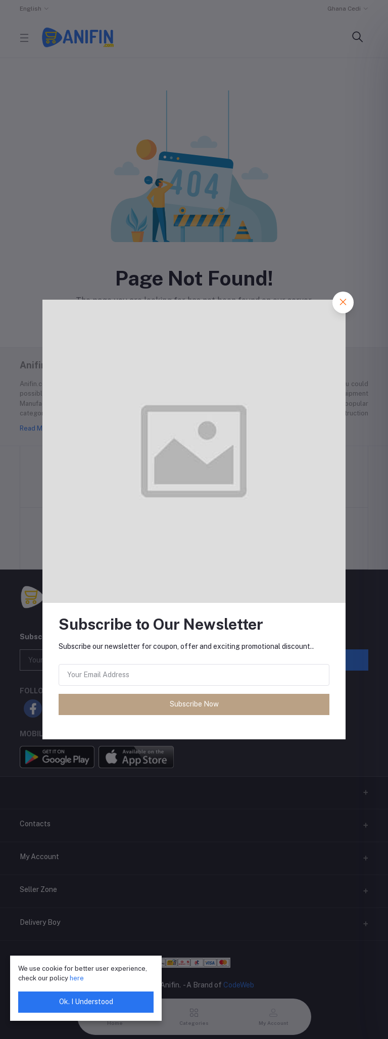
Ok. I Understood (86, 1002)
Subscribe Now (194, 704)
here (77, 978)
